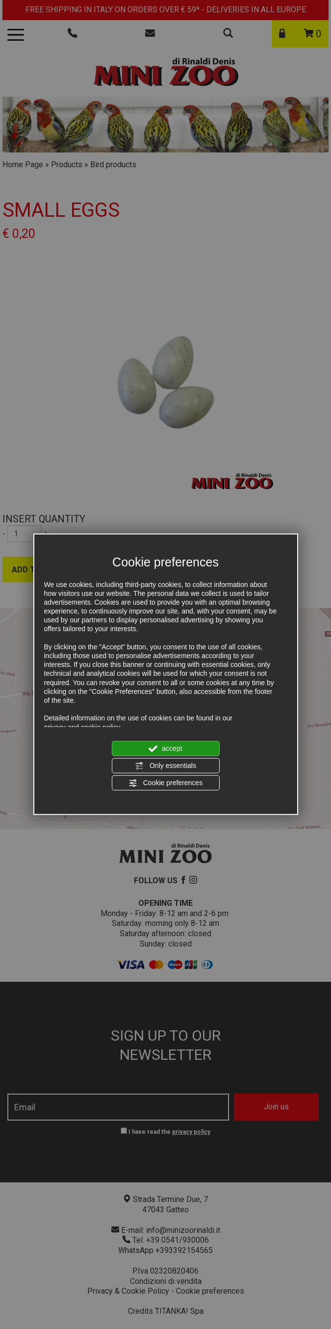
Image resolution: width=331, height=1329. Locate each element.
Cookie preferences (165, 783)
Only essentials (165, 766)
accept (165, 748)
